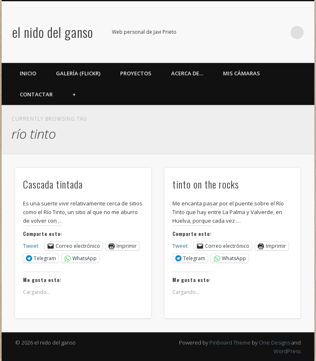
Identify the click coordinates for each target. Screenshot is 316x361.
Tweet (30, 245)
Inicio (28, 73)
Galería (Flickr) (78, 73)
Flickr (246, 32)
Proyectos (135, 73)
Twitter (229, 32)
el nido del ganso (52, 32)
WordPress (287, 351)
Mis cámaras (241, 73)
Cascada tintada (53, 184)
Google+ (263, 32)
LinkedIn (280, 32)
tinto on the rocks (205, 184)
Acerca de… (187, 73)
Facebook (212, 32)
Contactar (36, 94)
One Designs (274, 342)
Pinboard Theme (230, 342)
